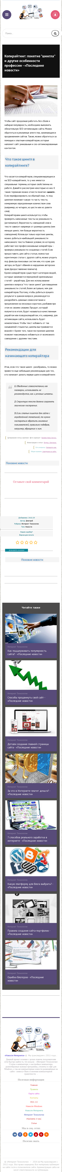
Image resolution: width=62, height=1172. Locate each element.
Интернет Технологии (30, 524)
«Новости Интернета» (15, 1055)
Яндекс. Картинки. (50, 443)
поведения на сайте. (49, 452)
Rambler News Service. (49, 438)
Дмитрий (29, 521)
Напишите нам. (51, 447)
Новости (28, 527)
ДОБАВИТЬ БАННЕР (16, 550)
